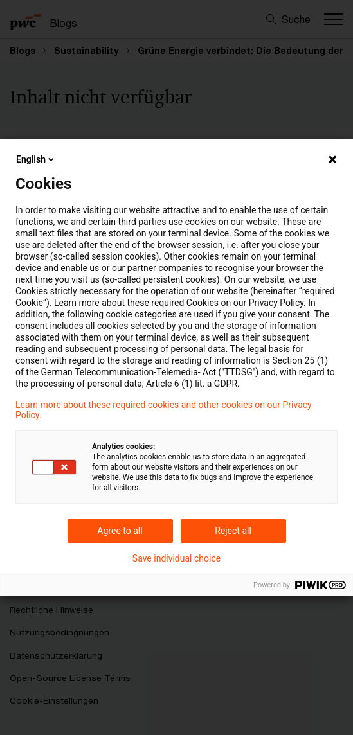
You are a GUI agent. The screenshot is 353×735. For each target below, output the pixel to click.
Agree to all (119, 531)
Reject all (233, 531)
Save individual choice (176, 558)
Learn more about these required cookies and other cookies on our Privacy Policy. (163, 410)
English (36, 159)
